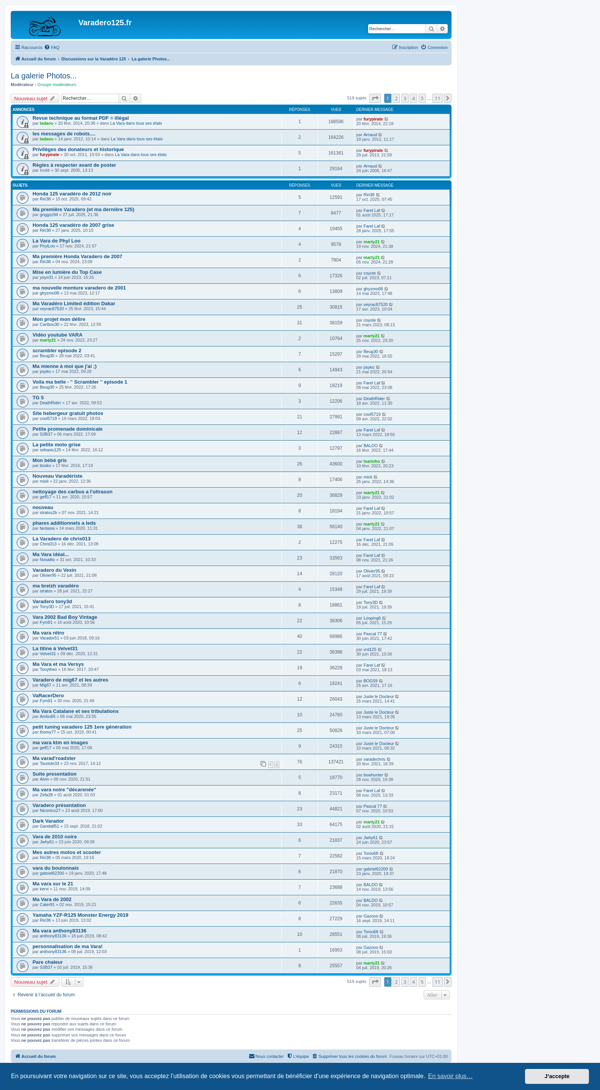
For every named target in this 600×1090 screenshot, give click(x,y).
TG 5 (38, 397)
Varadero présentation (59, 805)
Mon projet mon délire (59, 319)
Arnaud (370, 134)
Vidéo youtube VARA (58, 335)
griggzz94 (49, 214)
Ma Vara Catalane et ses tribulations (76, 711)
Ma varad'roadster (54, 758)
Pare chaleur (48, 962)
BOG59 (371, 680)
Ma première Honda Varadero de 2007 (77, 256)
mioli (44, 481)
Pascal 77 (373, 633)
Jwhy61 (47, 841)
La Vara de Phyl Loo (56, 241)
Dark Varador (48, 821)
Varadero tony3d (52, 601)
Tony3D (47, 606)
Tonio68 (371, 853)
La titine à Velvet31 (55, 648)
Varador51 (49, 638)
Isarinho (372, 461)
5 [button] (422, 98)
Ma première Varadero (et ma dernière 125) (83, 209)
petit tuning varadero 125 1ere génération (82, 727)
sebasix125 (50, 449)
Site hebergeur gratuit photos (68, 413)
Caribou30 (49, 324)
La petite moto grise (56, 444)
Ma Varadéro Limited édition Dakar (74, 303)
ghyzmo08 (49, 293)
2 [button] (396, 98)
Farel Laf (372, 210)
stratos (46, 591)
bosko (45, 465)
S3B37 (46, 434)
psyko (45, 371)
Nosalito (47, 559)
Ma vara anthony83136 (59, 931)
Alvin (44, 779)
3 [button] (405, 98)
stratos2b (48, 512)
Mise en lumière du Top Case (67, 272)
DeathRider (50, 402)
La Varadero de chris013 (62, 539)
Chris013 (48, 544)
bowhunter (373, 775)
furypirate (373, 119)
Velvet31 (48, 653)
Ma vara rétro (48, 633)
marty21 (372, 241)
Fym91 (46, 622)
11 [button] (437, 98)
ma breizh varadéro (56, 586)
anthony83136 (53, 936)
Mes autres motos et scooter (67, 852)
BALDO (371, 445)
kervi (44, 889)
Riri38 (45, 199)
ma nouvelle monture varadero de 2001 (79, 288)
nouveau (43, 507)
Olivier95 (48, 575)
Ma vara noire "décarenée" (64, 789)
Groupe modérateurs (57, 84)
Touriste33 (49, 763)
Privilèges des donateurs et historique (78, 149)
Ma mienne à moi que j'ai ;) (64, 366)
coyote (370, 273)
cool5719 (48, 418)
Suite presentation (55, 774)
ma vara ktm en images (60, 742)
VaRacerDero (48, 695)
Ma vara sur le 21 (53, 884)
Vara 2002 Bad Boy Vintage (65, 617)
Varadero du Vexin (54, 570)
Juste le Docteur (379, 696)
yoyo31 (46, 277)
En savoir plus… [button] (450, 1076)
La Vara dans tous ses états (136, 123)
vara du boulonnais (56, 868)
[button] (375, 98)
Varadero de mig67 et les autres (70, 680)
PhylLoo (47, 246)
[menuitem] (51, 47)
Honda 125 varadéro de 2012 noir (72, 194)
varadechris (374, 759)
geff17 (45, 497)
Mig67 (45, 685)
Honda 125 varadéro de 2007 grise (73, 225)
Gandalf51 (49, 826)
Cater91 (47, 904)
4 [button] (413, 98)
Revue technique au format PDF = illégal (81, 118)
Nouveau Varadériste (57, 476)
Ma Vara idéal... (51, 554)
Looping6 (372, 618)
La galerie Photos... (44, 76)
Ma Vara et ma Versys (58, 664)
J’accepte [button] (557, 1076)
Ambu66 (47, 716)
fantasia (47, 528)
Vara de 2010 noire (55, 836)
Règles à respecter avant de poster (74, 165)
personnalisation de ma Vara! (68, 946)
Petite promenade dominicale (68, 429)
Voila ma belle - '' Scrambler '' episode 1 (80, 382)
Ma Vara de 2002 (52, 899)
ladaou (46, 123)
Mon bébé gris (50, 460)
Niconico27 (50, 810)
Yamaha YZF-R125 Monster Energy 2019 (80, 915)
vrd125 (370, 649)
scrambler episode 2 (57, 350)
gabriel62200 (52, 873)
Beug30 (47, 355)
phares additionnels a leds (64, 523)
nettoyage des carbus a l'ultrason (72, 492)
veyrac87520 (52, 308)
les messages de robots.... (64, 134)
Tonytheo (48, 669)
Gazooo (371, 916)
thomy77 (48, 732)
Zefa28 (46, 794)
